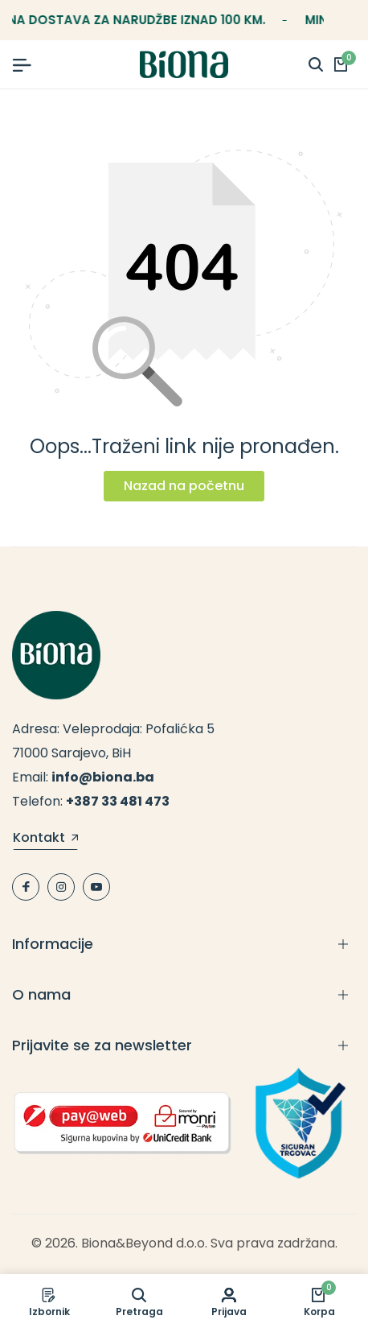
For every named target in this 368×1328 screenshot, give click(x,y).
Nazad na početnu (184, 485)
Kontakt (45, 839)
